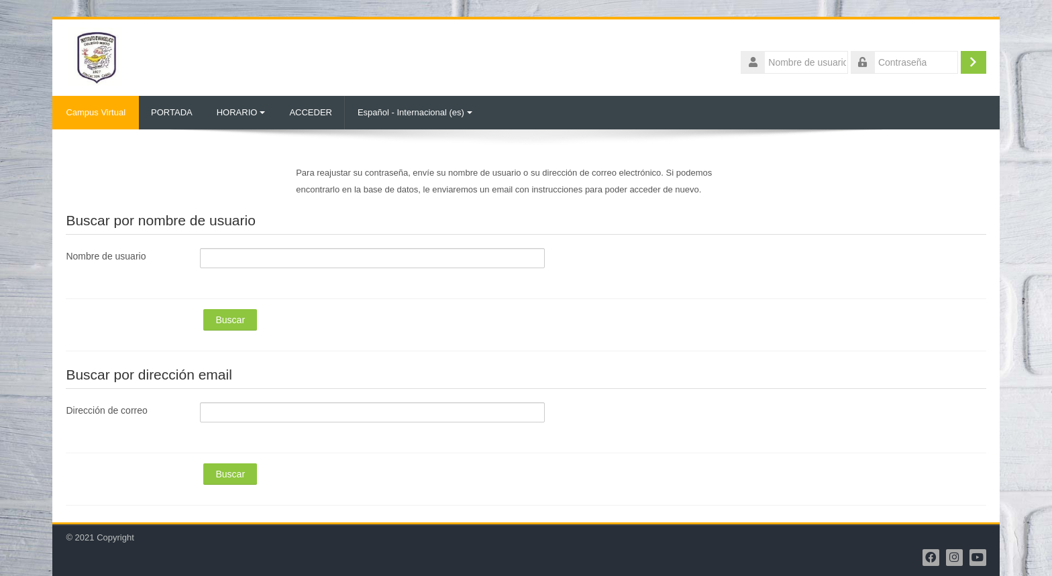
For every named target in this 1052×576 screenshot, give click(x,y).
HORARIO (241, 112)
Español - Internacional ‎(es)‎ (415, 112)
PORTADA (172, 112)
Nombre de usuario (106, 256)
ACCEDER (310, 112)
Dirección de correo (106, 410)
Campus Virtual (95, 112)
